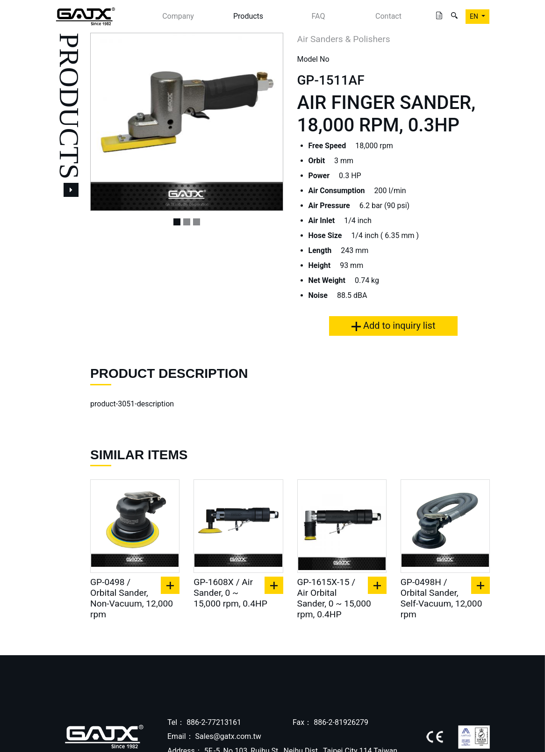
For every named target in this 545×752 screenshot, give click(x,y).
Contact (388, 16)
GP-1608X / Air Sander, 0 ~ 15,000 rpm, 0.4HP (230, 593)
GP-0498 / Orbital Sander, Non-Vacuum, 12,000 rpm (131, 598)
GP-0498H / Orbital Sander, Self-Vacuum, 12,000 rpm (441, 598)
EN (475, 16)
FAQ (318, 16)
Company (178, 16)
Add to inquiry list (393, 325)
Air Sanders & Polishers (343, 39)
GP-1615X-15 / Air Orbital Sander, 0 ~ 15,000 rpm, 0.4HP (334, 598)
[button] (104, 122)
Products (248, 16)
